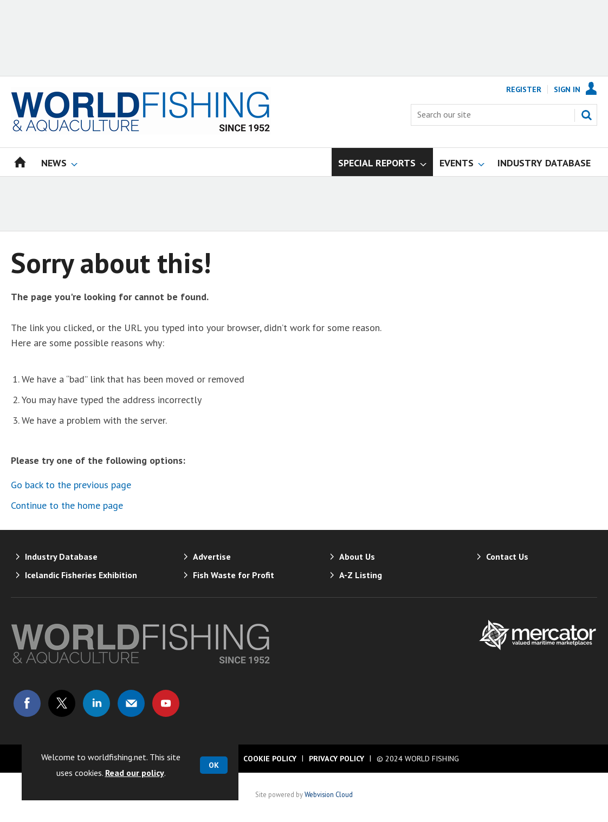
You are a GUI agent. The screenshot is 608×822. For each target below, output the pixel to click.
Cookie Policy (269, 758)
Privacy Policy (336, 758)
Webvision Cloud (329, 794)
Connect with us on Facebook (27, 703)
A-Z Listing (360, 574)
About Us (357, 556)
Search (586, 115)
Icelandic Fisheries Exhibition (81, 574)
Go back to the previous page (71, 484)
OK (214, 765)
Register (523, 89)
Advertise (212, 556)
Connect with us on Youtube (166, 703)
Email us (131, 703)
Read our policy (134, 772)
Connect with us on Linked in (96, 703)
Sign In (567, 89)
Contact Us (507, 556)
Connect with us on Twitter (62, 703)
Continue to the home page (67, 505)
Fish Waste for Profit (233, 574)
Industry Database (61, 556)
